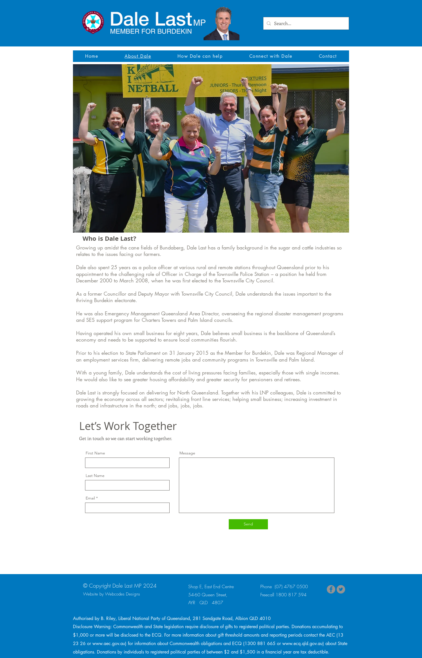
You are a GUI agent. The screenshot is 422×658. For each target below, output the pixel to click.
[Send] (248, 524)
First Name (95, 453)
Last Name (95, 476)
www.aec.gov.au (108, 643)
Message (187, 453)
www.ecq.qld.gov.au (302, 643)
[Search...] (305, 23)
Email (90, 498)
